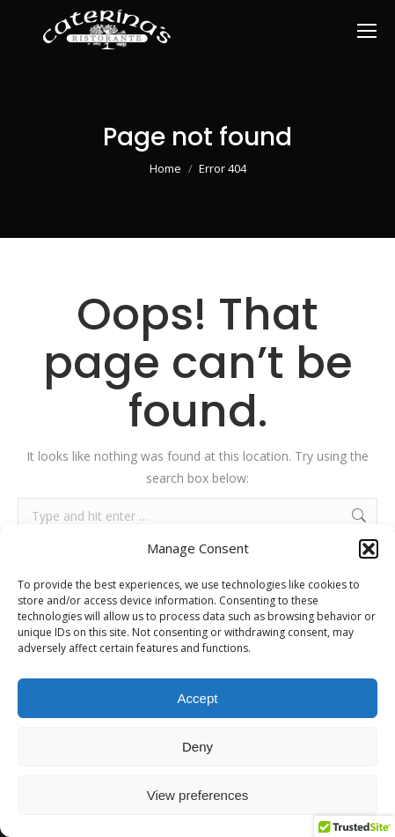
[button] (368, 549)
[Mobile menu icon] (366, 30)
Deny (197, 746)
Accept (198, 698)
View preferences (198, 795)
